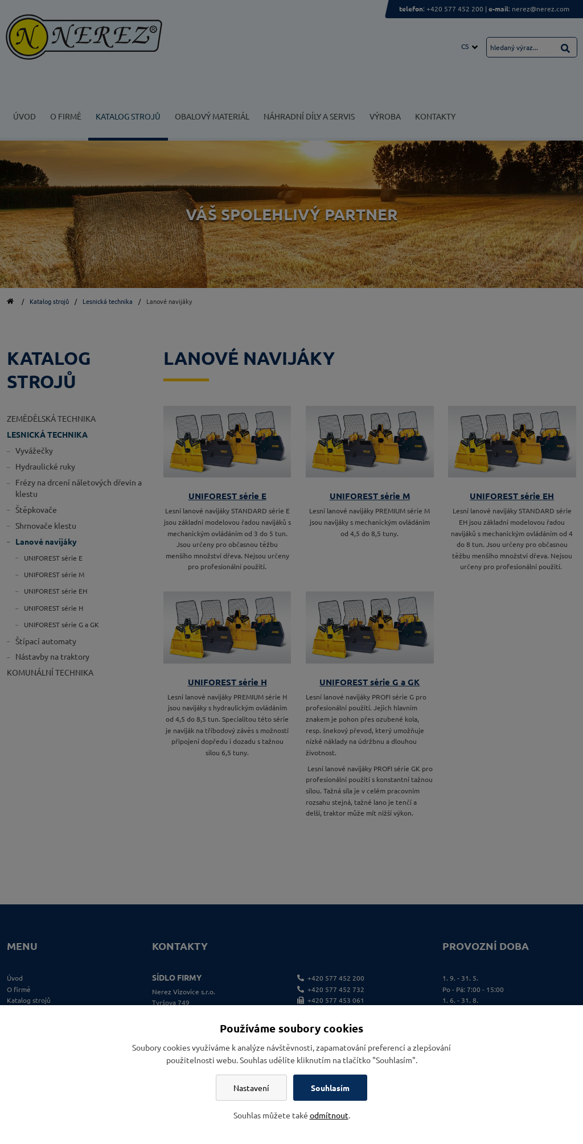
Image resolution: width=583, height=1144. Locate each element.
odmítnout (329, 1115)
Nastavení (251, 1088)
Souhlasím (330, 1088)
